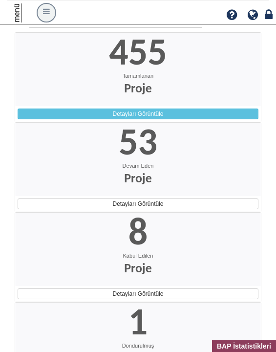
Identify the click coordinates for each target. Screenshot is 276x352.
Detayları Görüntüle (137, 113)
